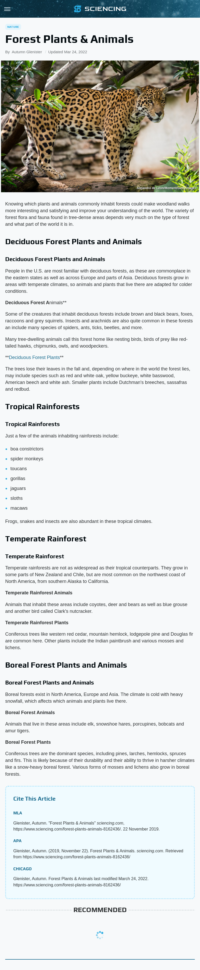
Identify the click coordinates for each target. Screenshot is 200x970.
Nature (13, 26)
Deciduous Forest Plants (34, 357)
